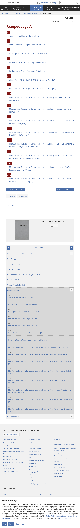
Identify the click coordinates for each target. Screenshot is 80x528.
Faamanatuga (58, 464)
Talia (4, 524)
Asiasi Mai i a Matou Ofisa (61, 459)
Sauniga (56, 462)
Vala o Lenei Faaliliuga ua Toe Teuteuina (27, 44)
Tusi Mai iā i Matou (59, 456)
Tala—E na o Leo (33, 481)
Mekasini (31, 457)
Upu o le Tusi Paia (13, 280)
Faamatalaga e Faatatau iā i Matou (64, 444)
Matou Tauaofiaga (59, 467)
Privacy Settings (65, 518)
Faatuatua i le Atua (8, 468)
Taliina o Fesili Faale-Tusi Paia (11, 443)
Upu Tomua (11, 259)
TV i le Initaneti (33, 472)
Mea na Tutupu (58, 473)
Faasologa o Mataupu (35, 454)
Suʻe (23, 495)
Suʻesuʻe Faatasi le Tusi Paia (11, 449)
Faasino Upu (32, 466)
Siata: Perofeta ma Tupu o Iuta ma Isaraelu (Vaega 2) (32, 88)
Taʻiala (30, 469)
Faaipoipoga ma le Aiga (10, 459)
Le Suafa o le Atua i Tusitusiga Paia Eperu (27, 62)
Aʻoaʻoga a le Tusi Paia (9, 439)
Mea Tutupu (57, 439)
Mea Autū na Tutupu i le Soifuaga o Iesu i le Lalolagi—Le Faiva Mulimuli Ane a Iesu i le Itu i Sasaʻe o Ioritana (40, 157)
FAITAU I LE (69, 18)
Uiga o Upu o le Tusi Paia (16, 285)
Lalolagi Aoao (58, 476)
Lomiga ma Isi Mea (6, 13)
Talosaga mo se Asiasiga (61, 453)
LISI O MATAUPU (40, 248)
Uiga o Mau (6, 446)
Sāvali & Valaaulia (34, 451)
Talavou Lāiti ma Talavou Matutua (13, 462)
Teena (11, 524)
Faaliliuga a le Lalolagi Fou (31, 13)
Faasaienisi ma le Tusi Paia (10, 471)
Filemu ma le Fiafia (8, 456)
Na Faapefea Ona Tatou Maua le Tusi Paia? (28, 53)
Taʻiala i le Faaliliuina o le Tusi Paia (24, 36)
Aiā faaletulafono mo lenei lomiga (16, 206)
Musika (31, 478)
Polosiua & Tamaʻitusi (35, 449)
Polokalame (32, 463)
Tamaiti (5, 465)
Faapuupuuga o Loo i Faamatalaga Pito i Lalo (23, 274)
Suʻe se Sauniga (26, 492)
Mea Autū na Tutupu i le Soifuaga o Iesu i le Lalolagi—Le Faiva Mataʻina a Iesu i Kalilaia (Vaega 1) (41, 122)
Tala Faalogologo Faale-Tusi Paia (38, 484)
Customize (20, 524)
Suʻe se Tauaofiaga (45, 492)
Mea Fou (61, 492)
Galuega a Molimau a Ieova (62, 470)
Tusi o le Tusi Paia (13, 264)
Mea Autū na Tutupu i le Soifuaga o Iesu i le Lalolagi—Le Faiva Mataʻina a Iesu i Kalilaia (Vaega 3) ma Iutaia (41, 145)
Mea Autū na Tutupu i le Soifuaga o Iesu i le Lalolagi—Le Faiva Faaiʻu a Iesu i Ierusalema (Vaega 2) (40, 180)
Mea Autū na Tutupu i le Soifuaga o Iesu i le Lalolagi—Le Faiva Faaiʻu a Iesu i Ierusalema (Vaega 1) (40, 168)
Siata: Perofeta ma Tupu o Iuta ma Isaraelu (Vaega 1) (32, 79)
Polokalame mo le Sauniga (36, 460)
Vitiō (30, 475)
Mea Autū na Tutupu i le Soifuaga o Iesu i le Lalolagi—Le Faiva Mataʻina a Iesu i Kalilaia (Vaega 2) (41, 133)
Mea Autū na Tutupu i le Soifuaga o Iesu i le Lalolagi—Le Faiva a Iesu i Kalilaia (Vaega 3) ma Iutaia (40, 380)
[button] (20, 8)
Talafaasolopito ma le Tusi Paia (12, 474)
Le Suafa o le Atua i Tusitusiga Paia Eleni (27, 71)
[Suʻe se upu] (67, 3)
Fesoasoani (61, 495)
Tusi (30, 446)
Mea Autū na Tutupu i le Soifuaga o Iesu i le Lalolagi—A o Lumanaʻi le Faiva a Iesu (39, 99)
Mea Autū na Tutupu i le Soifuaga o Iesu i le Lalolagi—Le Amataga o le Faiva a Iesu (40, 110)
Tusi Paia (17, 13)
